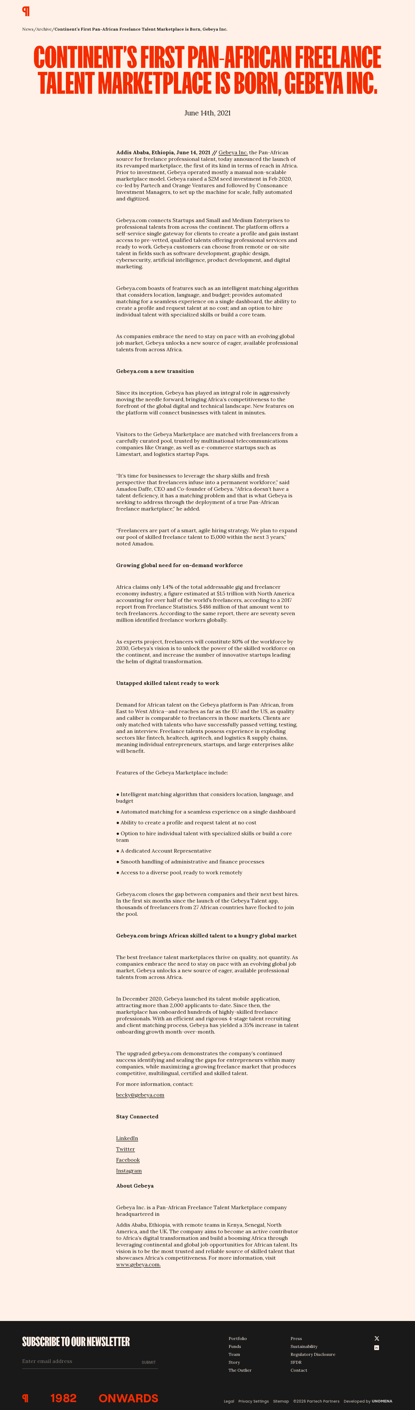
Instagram (129, 1170)
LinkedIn (127, 1138)
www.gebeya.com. (138, 1264)
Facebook (128, 1159)
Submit (149, 1362)
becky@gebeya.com (140, 1094)
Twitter (125, 1149)
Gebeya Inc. (233, 152)
